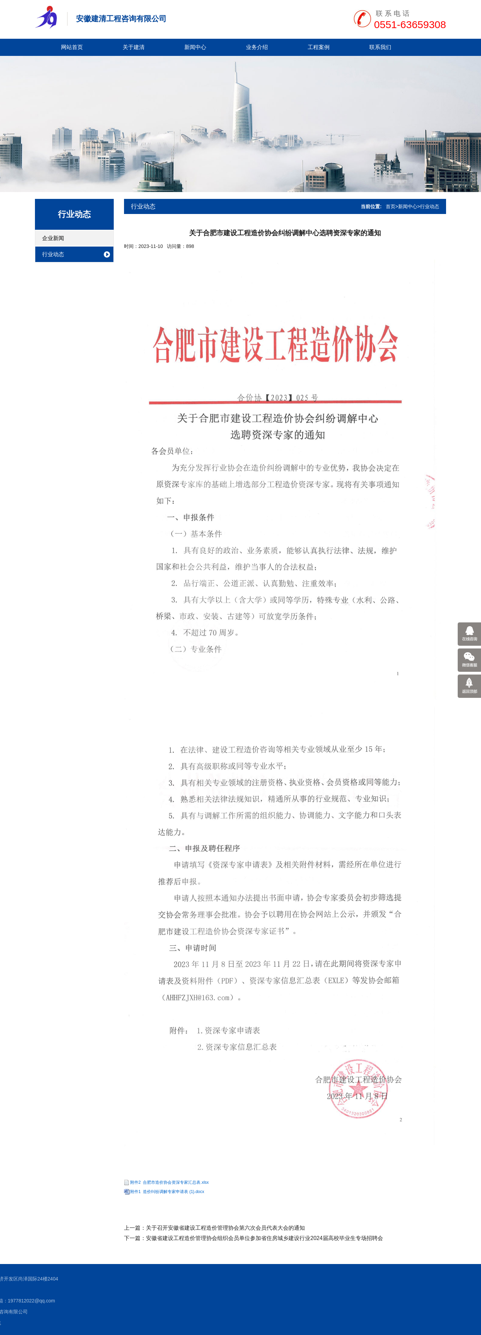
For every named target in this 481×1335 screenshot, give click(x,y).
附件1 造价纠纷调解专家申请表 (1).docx (167, 1191)
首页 (390, 206)
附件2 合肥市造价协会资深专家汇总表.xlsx (169, 1182)
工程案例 (319, 47)
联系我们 (380, 47)
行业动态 (74, 214)
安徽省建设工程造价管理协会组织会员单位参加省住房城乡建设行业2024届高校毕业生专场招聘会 (264, 1238)
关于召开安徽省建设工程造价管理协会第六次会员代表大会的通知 (225, 1228)
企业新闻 (53, 238)
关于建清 (134, 47)
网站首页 (72, 47)
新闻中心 (195, 47)
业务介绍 (257, 47)
